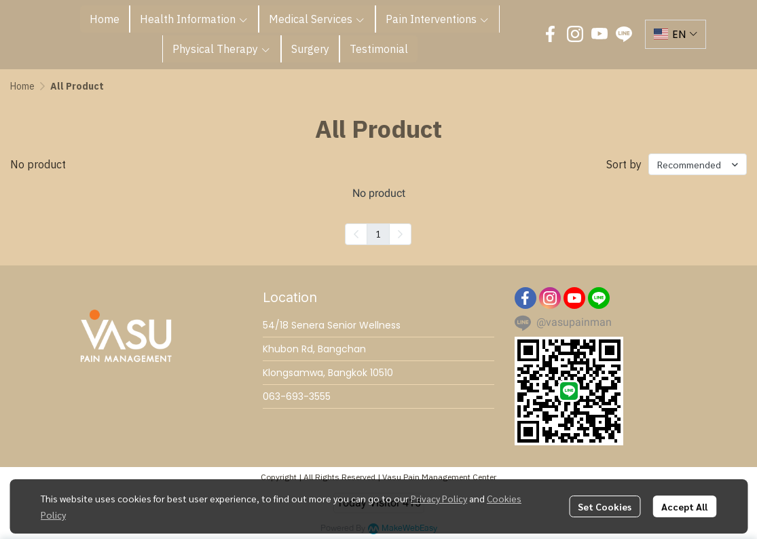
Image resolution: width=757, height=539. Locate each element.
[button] (675, 34)
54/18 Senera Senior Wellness (332, 325)
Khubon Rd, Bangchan (314, 349)
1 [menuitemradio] (378, 233)
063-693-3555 (297, 396)
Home (22, 86)
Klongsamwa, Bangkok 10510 (328, 372)
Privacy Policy (439, 498)
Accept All (684, 506)
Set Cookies (604, 506)
